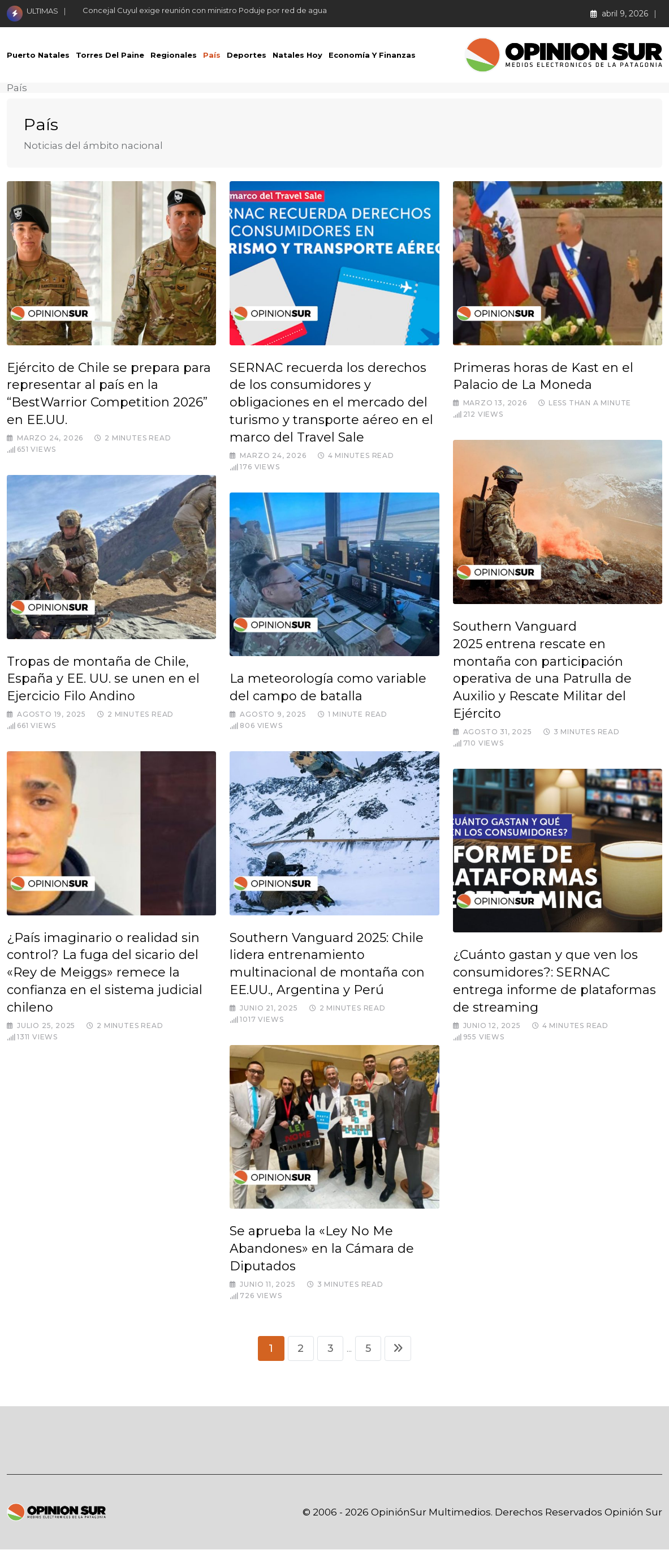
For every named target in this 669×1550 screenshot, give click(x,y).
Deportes (246, 54)
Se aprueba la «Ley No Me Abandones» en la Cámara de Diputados (322, 1248)
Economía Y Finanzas (372, 54)
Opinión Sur (633, 1512)
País (212, 54)
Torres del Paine (110, 54)
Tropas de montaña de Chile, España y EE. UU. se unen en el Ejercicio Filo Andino (103, 679)
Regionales (173, 54)
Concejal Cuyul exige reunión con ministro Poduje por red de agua (205, 10)
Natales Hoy (297, 54)
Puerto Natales (38, 54)
